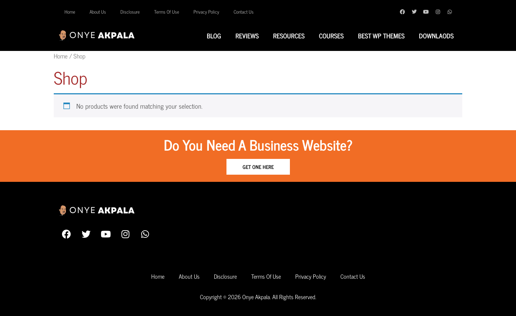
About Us (98, 11)
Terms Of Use (166, 11)
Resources (289, 35)
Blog (214, 35)
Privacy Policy (206, 11)
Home (69, 11)
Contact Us (244, 11)
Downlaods (436, 35)
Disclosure (130, 11)
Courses (331, 35)
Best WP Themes (381, 35)
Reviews (247, 35)
